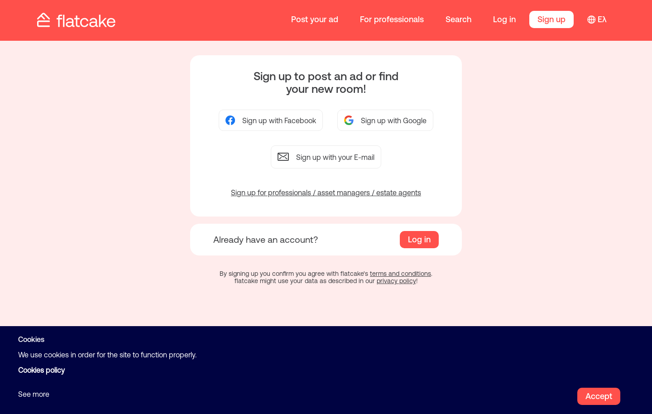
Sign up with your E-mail (326, 157)
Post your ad (314, 19)
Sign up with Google (385, 120)
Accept (598, 396)
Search (458, 19)
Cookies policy (41, 370)
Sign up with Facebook (270, 120)
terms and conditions (400, 273)
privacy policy (396, 280)
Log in (504, 19)
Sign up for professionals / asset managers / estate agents (326, 192)
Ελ (602, 19)
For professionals (392, 19)
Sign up (551, 19)
